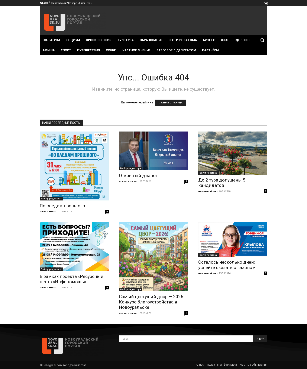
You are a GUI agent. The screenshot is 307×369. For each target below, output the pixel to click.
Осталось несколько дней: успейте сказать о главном (227, 265)
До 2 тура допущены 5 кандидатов (221, 182)
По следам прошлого (62, 205)
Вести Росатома (208, 172)
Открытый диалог (138, 175)
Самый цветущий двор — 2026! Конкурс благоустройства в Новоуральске (151, 302)
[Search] (260, 338)
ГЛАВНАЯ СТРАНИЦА (170, 102)
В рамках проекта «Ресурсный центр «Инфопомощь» (71, 279)
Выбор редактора (51, 198)
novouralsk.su (48, 211)
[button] (262, 40)
